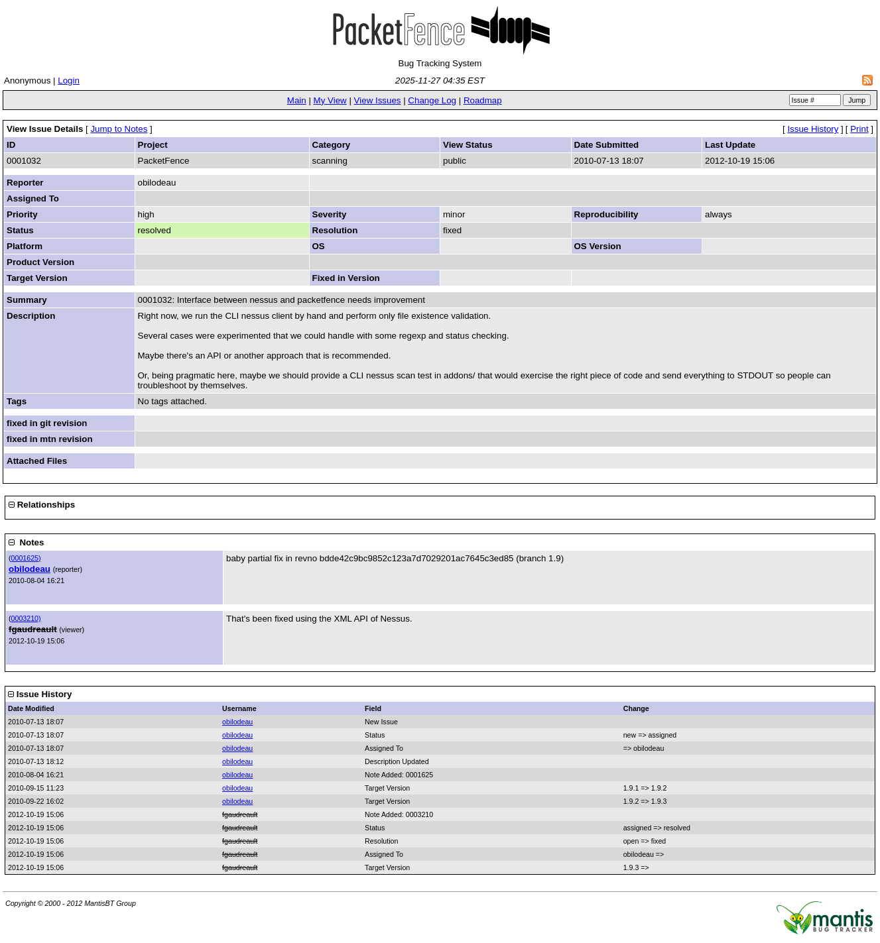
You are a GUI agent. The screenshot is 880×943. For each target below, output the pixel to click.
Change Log (432, 100)
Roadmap (483, 100)
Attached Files (37, 461)
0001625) (26, 558)
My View (330, 100)
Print (859, 129)
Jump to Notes (118, 129)
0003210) (26, 618)
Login (69, 80)
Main (296, 100)
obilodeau (29, 569)
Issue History (812, 129)
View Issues (377, 100)
